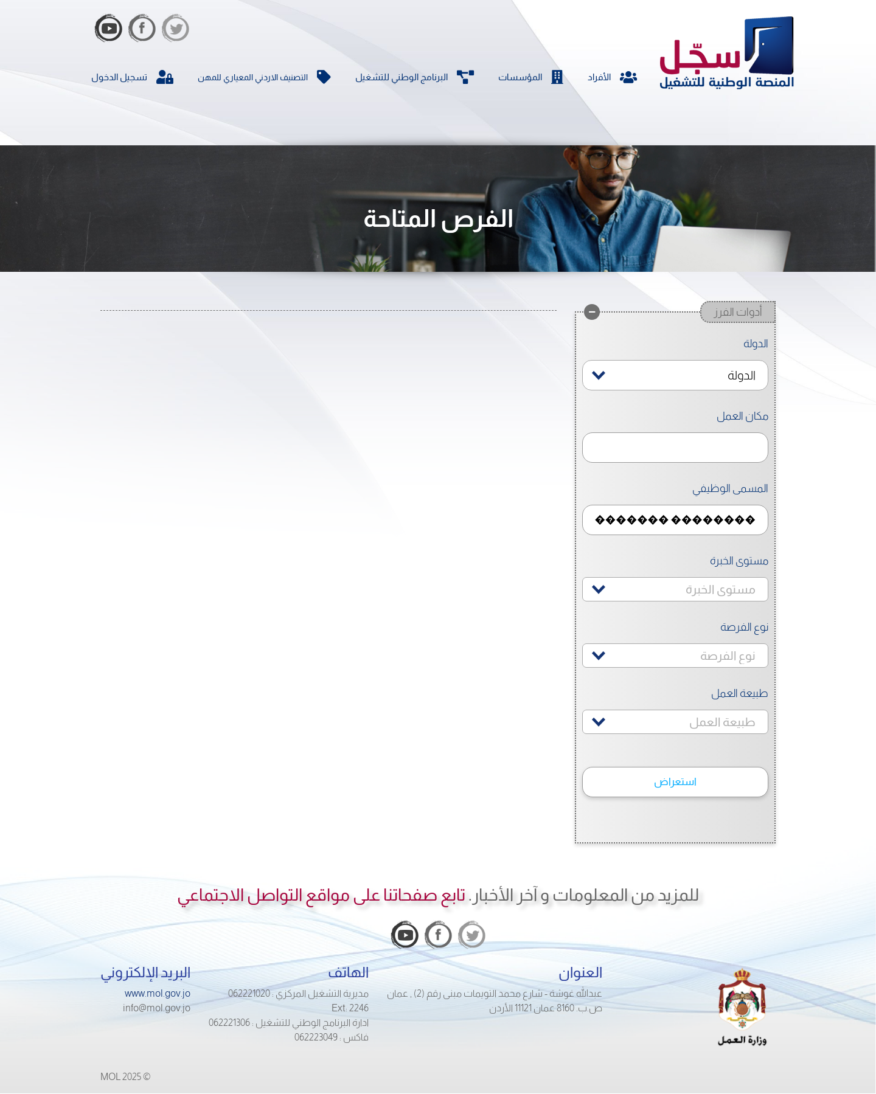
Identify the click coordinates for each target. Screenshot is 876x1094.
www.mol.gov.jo (157, 993)
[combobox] (675, 375)
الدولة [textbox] (742, 375)
